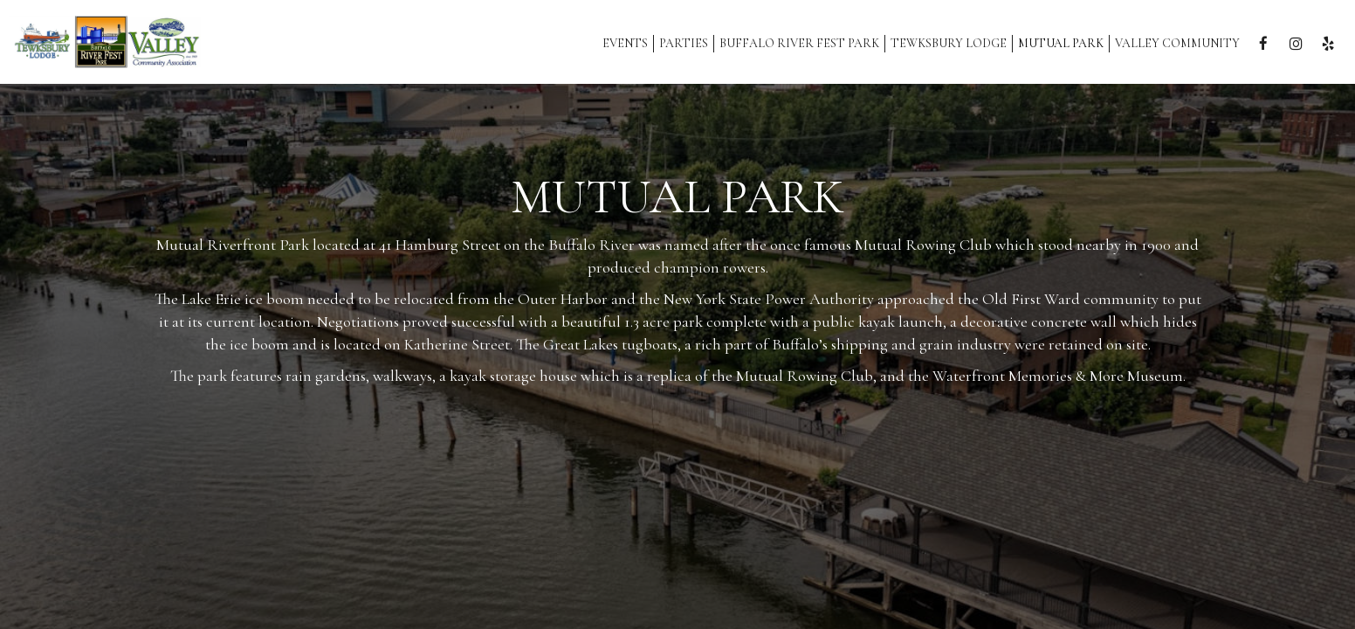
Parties (683, 43)
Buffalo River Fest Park (799, 43)
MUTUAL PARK (1061, 43)
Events (625, 43)
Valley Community (1177, 43)
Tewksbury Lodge (949, 43)
